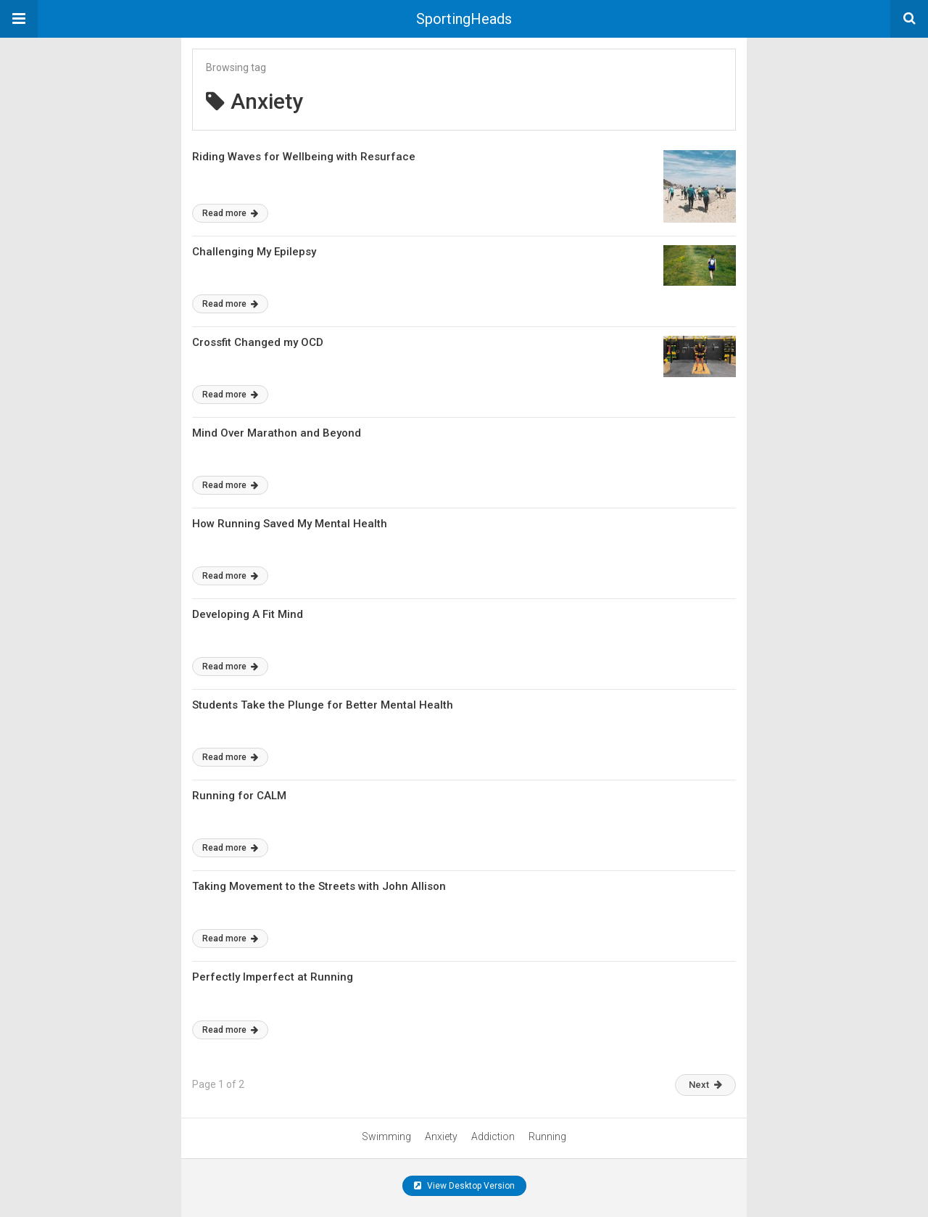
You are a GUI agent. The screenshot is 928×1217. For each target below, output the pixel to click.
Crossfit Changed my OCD (257, 342)
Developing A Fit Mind (247, 614)
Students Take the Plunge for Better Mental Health (322, 704)
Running (547, 1136)
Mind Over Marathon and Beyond (276, 433)
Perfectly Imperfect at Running (272, 976)
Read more (230, 213)
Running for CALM (239, 795)
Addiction (493, 1136)
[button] (19, 19)
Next (705, 1084)
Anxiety (441, 1136)
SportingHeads (464, 19)
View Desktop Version (464, 1186)
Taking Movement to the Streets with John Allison (319, 886)
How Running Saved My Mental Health (289, 523)
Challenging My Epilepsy (254, 251)
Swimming (386, 1136)
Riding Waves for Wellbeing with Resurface (303, 156)
